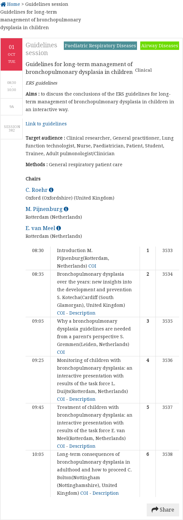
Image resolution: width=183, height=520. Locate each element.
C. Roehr (39, 190)
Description (82, 313)
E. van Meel (43, 228)
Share (163, 510)
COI (92, 266)
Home (10, 4)
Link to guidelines (46, 123)
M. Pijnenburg (47, 209)
